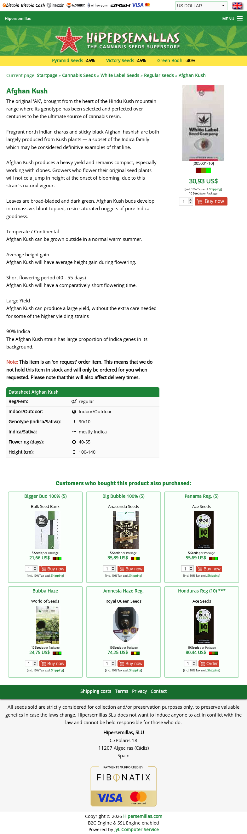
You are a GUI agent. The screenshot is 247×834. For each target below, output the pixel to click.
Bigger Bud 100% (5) (45, 496)
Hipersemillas (18, 18)
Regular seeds (159, 75)
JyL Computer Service (136, 829)
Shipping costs (95, 691)
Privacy (139, 691)
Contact (159, 691)
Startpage (47, 75)
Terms (121, 691)
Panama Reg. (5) (201, 496)
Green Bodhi (170, 60)
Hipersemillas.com (142, 816)
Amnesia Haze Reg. (123, 591)
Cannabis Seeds (79, 75)
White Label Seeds (120, 75)
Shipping (215, 189)
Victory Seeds (120, 60)
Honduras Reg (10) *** (202, 591)
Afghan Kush (192, 75)
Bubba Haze (45, 591)
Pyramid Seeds (67, 60)
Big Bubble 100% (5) (123, 496)
